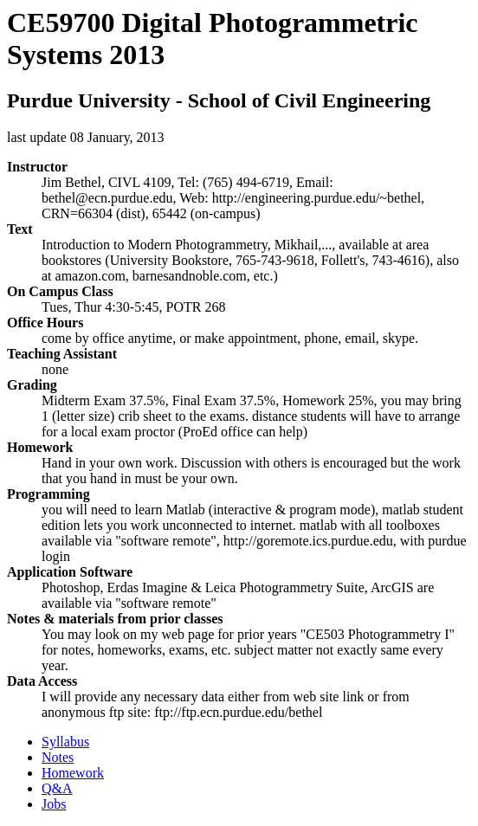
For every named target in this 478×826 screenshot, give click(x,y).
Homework (73, 772)
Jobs (54, 804)
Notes (58, 757)
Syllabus (65, 741)
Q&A (57, 788)
